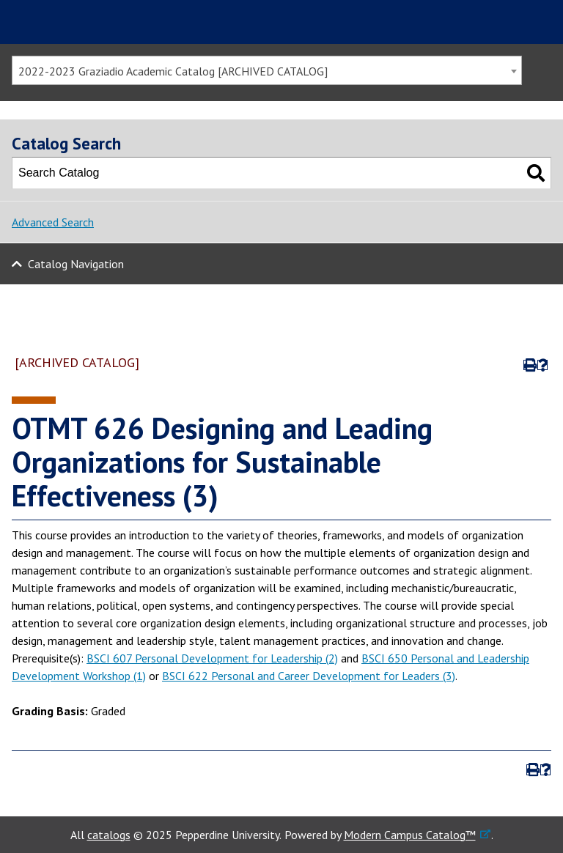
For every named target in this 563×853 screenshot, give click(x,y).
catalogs (108, 834)
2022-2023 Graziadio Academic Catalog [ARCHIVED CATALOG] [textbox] (173, 71)
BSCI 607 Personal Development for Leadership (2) (212, 658)
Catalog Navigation (76, 263)
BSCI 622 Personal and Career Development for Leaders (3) (308, 675)
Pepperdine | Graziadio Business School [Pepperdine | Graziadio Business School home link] (99, 22)
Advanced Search (53, 222)
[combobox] (267, 70)
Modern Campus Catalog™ (410, 834)
